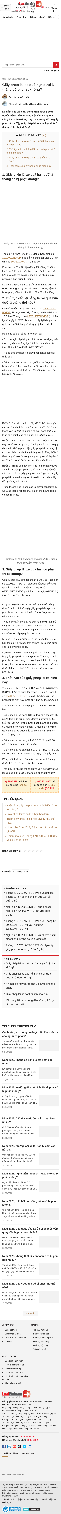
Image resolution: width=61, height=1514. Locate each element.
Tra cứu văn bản (40, 1330)
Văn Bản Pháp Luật (11, 1499)
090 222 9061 (42, 781)
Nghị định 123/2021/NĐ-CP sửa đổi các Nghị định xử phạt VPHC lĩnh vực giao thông (28, 911)
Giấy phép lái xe (20, 872)
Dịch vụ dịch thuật (41, 1341)
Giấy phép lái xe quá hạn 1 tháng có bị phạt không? (31, 965)
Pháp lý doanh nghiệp (43, 1337)
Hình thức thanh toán (14, 1365)
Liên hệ (8, 1341)
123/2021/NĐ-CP (11, 257)
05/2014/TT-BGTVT (37, 316)
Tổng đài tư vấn (40, 1349)
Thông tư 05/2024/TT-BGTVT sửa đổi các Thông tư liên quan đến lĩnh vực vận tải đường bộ (30, 896)
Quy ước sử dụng (13, 1368)
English (45, 7)
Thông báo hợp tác (13, 1383)
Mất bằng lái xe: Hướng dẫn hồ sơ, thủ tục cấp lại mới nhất (30, 1002)
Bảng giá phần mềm (14, 1361)
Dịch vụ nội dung (41, 1345)
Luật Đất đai (45, 1499)
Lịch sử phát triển (13, 1334)
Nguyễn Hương (24, 97)
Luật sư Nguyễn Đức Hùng (35, 104)
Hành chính (7, 17)
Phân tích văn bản (41, 1334)
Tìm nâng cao (51, 70)
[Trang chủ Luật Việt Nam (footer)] (30, 1394)
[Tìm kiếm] (56, 65)
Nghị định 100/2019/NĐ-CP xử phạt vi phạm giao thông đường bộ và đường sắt (31, 937)
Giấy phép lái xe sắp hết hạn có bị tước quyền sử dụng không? (28, 975)
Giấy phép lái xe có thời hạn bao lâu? (28, 814)
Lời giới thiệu (11, 1330)
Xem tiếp (30, 1313)
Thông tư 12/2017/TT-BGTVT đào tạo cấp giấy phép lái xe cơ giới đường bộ (30, 947)
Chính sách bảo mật (14, 1372)
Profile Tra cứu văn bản (15, 1337)
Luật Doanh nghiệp (29, 1499)
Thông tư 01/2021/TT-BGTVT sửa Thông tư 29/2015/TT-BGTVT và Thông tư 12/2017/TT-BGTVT (31, 925)
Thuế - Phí (21, 17)
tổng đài (23, 785)
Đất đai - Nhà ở (37, 17)
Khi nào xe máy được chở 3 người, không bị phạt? (31, 985)
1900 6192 (12, 781)
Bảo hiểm (52, 17)
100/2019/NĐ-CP (20, 261)
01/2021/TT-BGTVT (16, 696)
